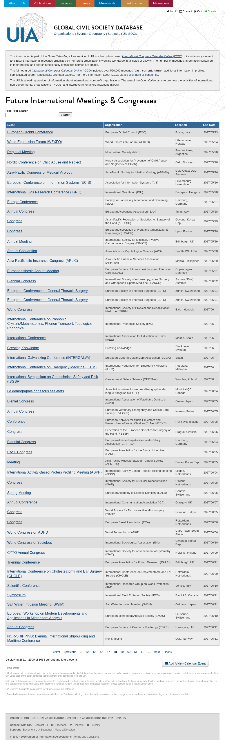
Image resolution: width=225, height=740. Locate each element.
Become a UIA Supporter (37, 729)
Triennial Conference (23, 562)
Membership (108, 3)
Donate (210, 11)
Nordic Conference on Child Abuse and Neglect (44, 162)
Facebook (59, 725)
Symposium (16, 595)
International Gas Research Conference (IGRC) (44, 192)
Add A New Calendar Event (185, 663)
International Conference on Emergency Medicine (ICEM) (51, 367)
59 (122, 652)
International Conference (26, 338)
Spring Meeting (19, 493)
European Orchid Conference (30, 132)
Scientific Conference (23, 586)
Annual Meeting (19, 241)
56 (101, 652)
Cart (198, 11)
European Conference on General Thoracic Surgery (47, 291)
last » (168, 652)
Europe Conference (22, 202)
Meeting (13, 462)
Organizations (64, 33)
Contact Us (41, 725)
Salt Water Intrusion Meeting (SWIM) (35, 604)
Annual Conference (22, 502)
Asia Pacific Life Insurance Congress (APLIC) (42, 261)
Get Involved (135, 3)
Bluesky (93, 725)
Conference (16, 421)
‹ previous (70, 652)
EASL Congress (19, 452)
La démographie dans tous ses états (35, 391)
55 (94, 652)
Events (85, 3)
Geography (97, 33)
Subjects (113, 33)
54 (87, 652)
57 (108, 652)
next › (158, 652)
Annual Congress (20, 211)
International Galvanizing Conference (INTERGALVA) (48, 358)
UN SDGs (130, 33)
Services (66, 3)
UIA (21, 25)
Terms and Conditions (86, 736)
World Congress (19, 309)
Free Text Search (16, 110)
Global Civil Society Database (98, 28)
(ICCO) (152, 56)
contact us (151, 74)
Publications (42, 3)
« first (56, 652)
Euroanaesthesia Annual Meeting (33, 271)
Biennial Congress (21, 281)
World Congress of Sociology (30, 542)
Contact (185, 11)
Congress (14, 221)
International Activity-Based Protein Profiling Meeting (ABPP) (54, 472)
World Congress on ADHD (27, 532)
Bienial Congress (20, 401)
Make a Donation (65, 729)
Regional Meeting (21, 152)
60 (129, 652)
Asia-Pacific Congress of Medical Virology (39, 172)
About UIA (17, 3)
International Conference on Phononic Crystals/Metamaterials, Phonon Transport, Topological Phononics (49, 323)
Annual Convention (22, 251)
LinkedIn (76, 725)
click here (135, 74)
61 (135, 652)
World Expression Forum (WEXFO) (34, 142)
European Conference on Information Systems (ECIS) (49, 182)
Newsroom (161, 3)
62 (142, 652)
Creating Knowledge (23, 348)
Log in (173, 11)
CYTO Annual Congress (26, 553)
